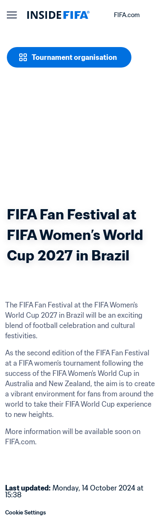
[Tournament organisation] (69, 57)
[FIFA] (58, 15)
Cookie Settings (25, 512)
